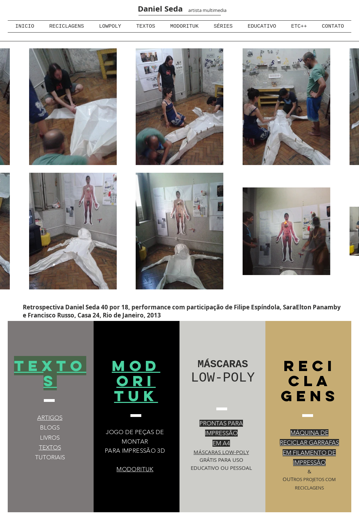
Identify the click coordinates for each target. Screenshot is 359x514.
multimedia (214, 10)
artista (195, 10)
